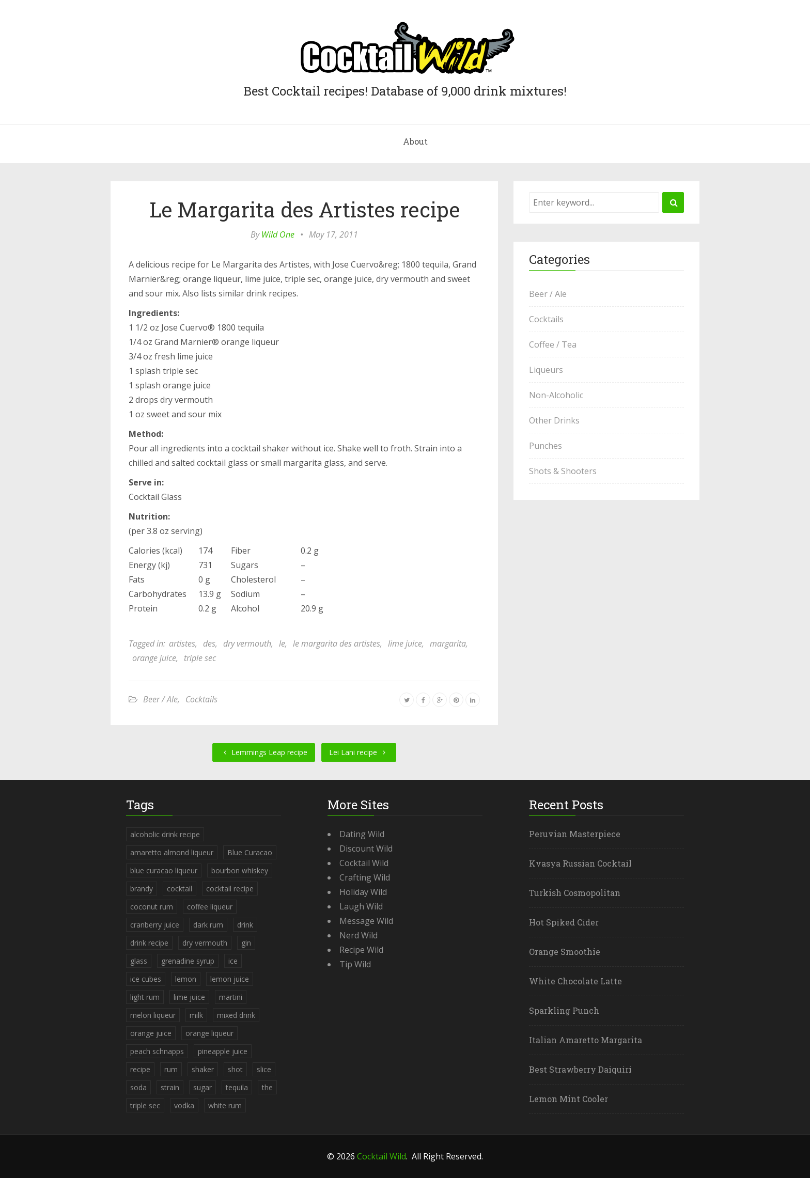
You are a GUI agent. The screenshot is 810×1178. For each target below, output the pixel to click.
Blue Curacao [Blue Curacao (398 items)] (249, 852)
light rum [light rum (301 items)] (145, 997)
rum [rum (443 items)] (171, 1069)
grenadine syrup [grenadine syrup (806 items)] (187, 961)
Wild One (277, 234)
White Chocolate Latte (575, 981)
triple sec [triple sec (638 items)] (145, 1105)
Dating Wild (361, 834)
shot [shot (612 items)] (235, 1069)
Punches (545, 445)
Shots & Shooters (563, 471)
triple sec (200, 658)
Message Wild (366, 920)
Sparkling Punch (564, 1010)
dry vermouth (247, 643)
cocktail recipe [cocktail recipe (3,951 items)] (230, 888)
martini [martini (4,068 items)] (230, 997)
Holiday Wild (363, 892)
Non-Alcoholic (556, 395)
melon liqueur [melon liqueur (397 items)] (153, 1015)
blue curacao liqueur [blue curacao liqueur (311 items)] (163, 870)
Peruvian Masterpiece (574, 833)
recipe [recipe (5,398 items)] (140, 1069)
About (415, 141)
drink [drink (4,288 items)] (245, 925)
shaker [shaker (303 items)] (203, 1069)
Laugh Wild (361, 906)
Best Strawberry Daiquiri (580, 1069)
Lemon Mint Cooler (568, 1098)
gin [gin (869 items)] (246, 943)
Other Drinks (554, 420)
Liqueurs (546, 369)
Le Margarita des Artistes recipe (304, 209)
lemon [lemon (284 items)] (185, 979)
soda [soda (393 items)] (138, 1087)
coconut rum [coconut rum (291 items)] (151, 907)
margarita (448, 643)
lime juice (405, 643)
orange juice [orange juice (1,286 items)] (151, 1033)
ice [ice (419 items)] (233, 961)
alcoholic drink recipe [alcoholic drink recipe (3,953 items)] (165, 834)
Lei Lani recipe (358, 752)
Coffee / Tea (553, 344)
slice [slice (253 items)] (264, 1069)
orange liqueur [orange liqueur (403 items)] (209, 1033)
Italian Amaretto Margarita (585, 1039)
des (209, 643)
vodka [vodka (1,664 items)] (184, 1105)
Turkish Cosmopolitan (574, 892)
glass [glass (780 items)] (138, 961)
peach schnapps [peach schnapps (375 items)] (157, 1051)
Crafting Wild (364, 877)
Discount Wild (366, 848)
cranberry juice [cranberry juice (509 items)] (154, 925)
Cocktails (201, 699)
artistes (182, 643)
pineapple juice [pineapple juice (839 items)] (222, 1051)
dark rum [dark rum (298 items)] (208, 925)
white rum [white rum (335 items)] (225, 1105)
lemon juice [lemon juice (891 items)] (229, 979)
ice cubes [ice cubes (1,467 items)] (145, 979)
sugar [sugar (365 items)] (202, 1087)
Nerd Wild (358, 935)
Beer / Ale (160, 699)
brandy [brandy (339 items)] (141, 888)
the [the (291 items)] (267, 1087)
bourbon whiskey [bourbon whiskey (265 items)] (239, 870)
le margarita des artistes (336, 643)
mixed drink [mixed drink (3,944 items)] (236, 1015)
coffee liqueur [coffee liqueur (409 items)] (209, 907)
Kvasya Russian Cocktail (580, 863)
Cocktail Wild (363, 863)
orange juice (154, 658)
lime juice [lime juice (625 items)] (189, 997)
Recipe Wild (361, 949)
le (282, 643)
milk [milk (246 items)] (196, 1015)
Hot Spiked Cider (564, 922)
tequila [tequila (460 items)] (237, 1087)
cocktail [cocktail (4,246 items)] (179, 888)
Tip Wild (355, 964)
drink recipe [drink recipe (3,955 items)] (149, 943)
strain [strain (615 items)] (170, 1087)
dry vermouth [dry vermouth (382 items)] (204, 943)
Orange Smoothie (564, 951)
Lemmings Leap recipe (263, 752)
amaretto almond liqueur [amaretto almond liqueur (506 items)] (171, 852)
